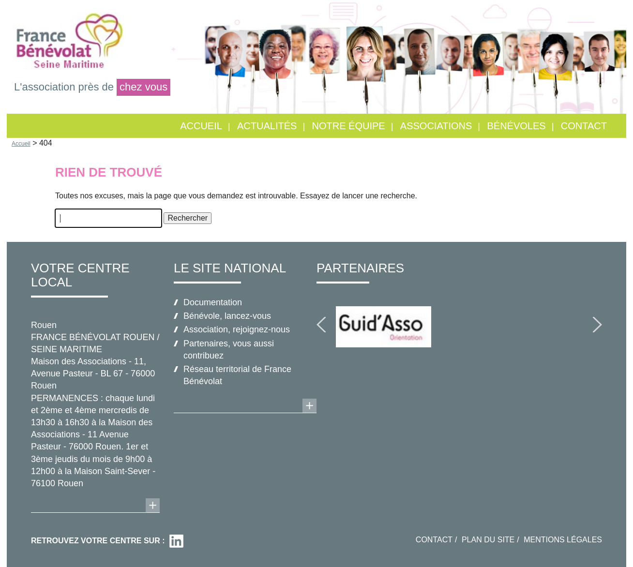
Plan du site (488, 540)
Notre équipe (348, 125)
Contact (584, 125)
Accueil (201, 125)
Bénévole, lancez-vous (227, 316)
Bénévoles (516, 125)
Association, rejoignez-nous (236, 329)
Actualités (267, 125)
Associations (436, 125)
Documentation (212, 302)
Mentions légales (563, 540)
